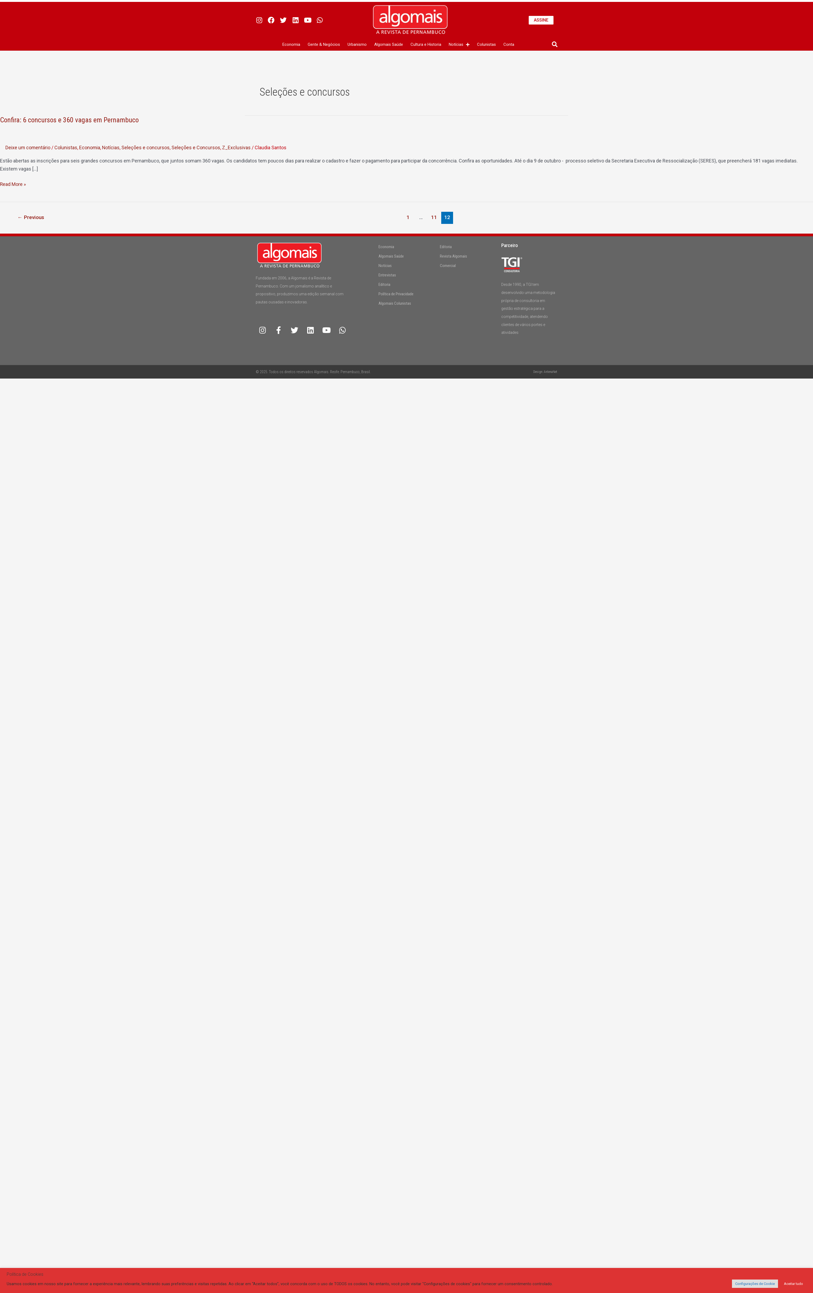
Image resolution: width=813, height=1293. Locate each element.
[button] (555, 45)
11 (434, 217)
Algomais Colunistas (395, 303)
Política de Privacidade (396, 294)
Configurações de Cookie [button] (755, 1284)
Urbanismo (357, 44)
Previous (30, 217)
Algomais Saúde (388, 44)
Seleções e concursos (146, 147)
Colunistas (486, 44)
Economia (291, 44)
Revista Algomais (453, 256)
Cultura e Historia (426, 44)
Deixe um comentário (28, 147)
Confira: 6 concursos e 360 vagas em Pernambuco (70, 120)
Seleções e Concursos (197, 147)
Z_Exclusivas (237, 147)
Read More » (13, 183)
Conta (508, 44)
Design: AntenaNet (545, 372)
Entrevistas (387, 275)
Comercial (448, 265)
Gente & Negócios (324, 44)
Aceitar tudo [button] (793, 1284)
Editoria (384, 284)
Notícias (459, 44)
